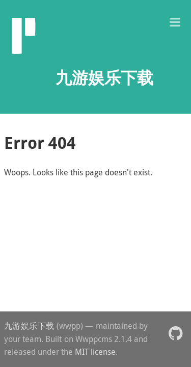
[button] (174, 21)
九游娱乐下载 (29, 325)
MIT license (95, 351)
